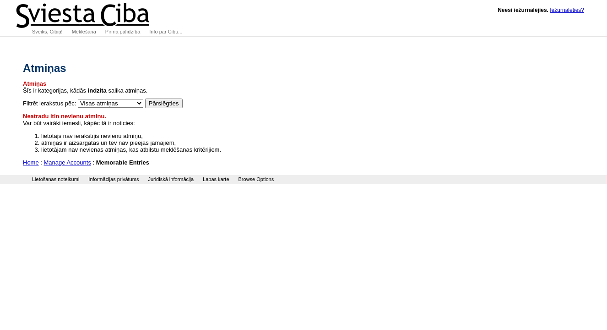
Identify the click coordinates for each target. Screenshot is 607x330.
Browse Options (256, 179)
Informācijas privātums (113, 179)
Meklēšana (84, 31)
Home (31, 162)
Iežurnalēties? (567, 10)
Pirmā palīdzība (122, 31)
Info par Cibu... (165, 31)
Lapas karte (216, 179)
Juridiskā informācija (171, 179)
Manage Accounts (67, 162)
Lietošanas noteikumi (55, 179)
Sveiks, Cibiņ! (47, 31)
